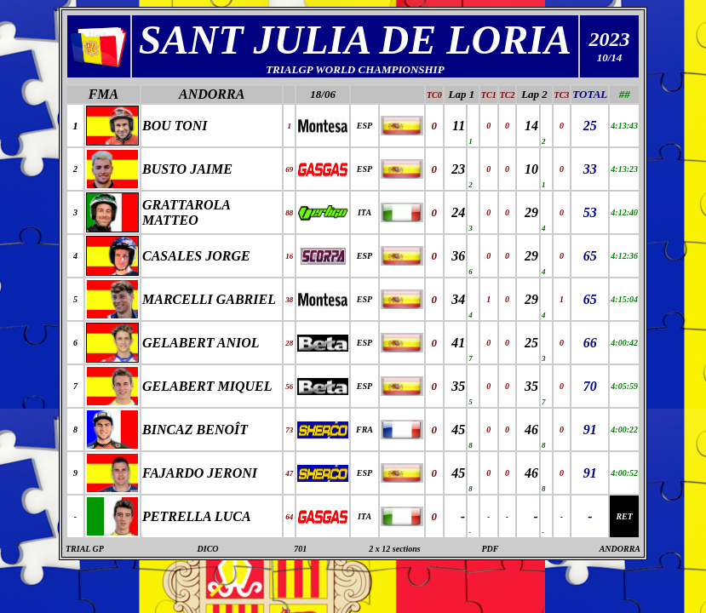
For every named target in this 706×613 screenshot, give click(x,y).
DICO (208, 548)
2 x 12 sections (394, 548)
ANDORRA (211, 94)
